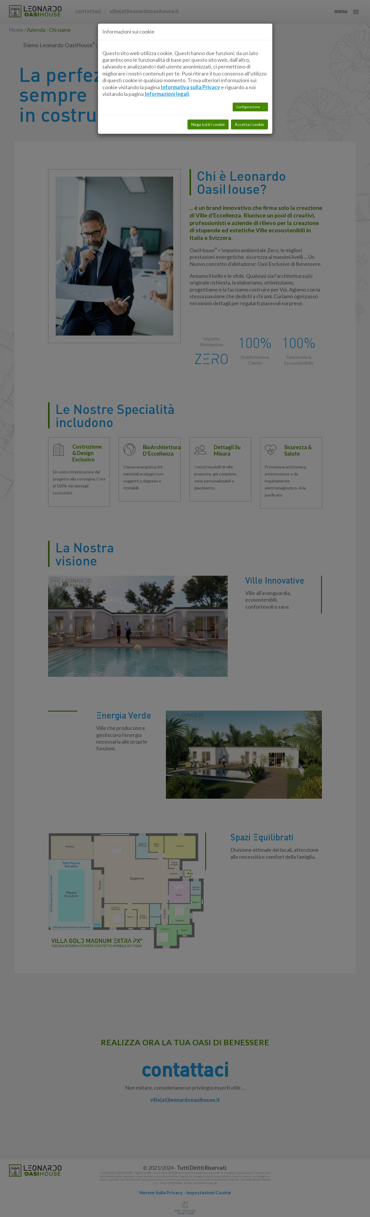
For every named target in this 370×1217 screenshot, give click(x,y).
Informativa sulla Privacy (190, 59)
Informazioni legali (167, 66)
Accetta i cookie (249, 96)
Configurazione (248, 79)
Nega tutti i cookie (208, 96)
